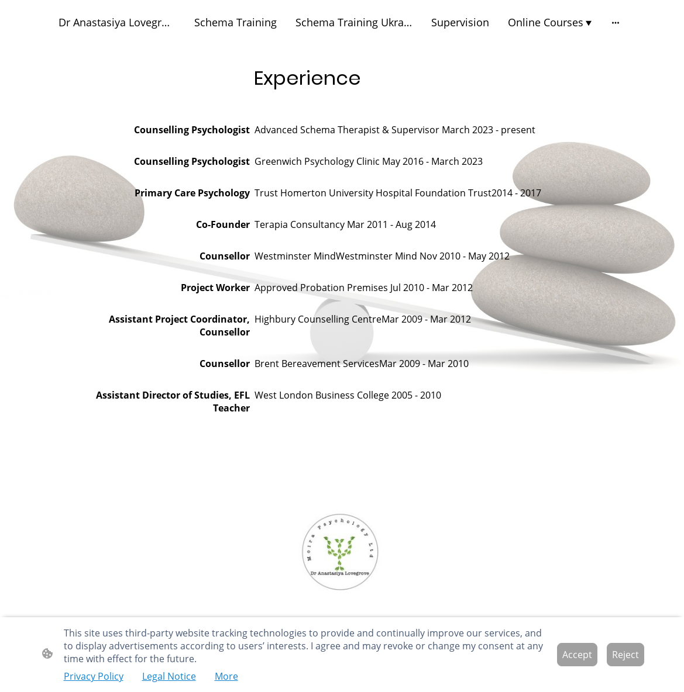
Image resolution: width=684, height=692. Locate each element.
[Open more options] (615, 22)
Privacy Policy (93, 676)
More (226, 676)
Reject (625, 654)
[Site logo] (342, 552)
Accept (577, 654)
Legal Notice (169, 676)
